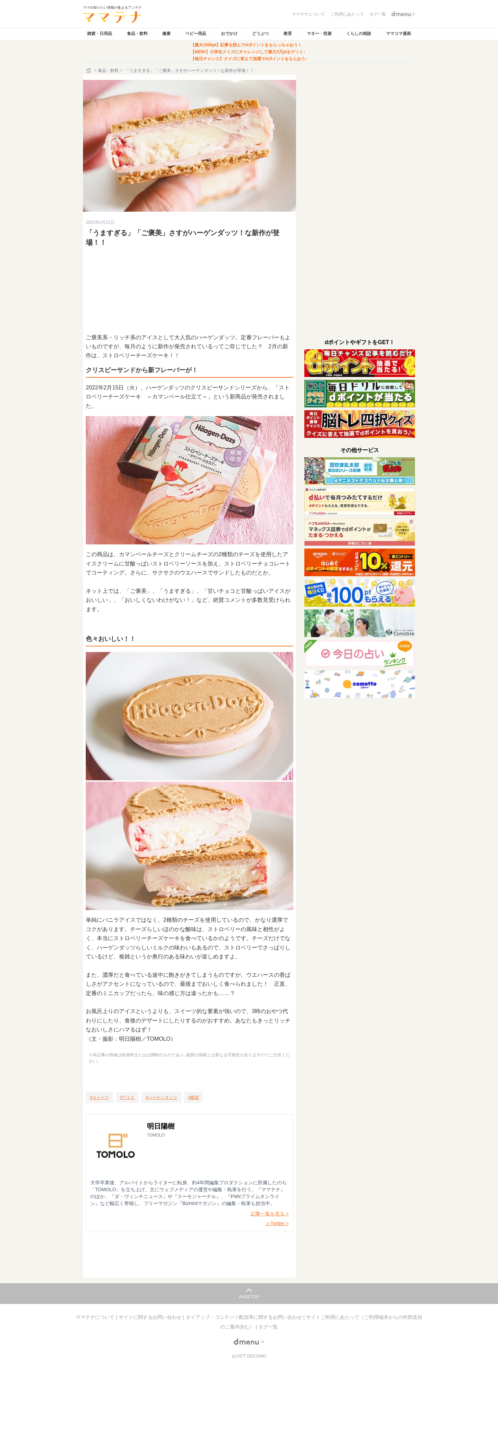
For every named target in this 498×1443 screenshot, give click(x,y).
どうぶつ (260, 33)
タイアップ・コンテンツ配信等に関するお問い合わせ (244, 1317)
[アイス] (127, 1097)
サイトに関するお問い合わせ (151, 1317)
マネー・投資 (319, 33)
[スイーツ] (99, 1097)
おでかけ (229, 33)
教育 (288, 33)
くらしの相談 (358, 33)
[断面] (193, 1097)
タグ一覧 (268, 1327)
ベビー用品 (195, 33)
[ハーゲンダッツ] (161, 1097)
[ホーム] (89, 70)
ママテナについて (96, 1317)
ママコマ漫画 (398, 33)
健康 (166, 33)
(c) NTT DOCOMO (249, 1356)
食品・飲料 (137, 33)
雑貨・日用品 (99, 33)
